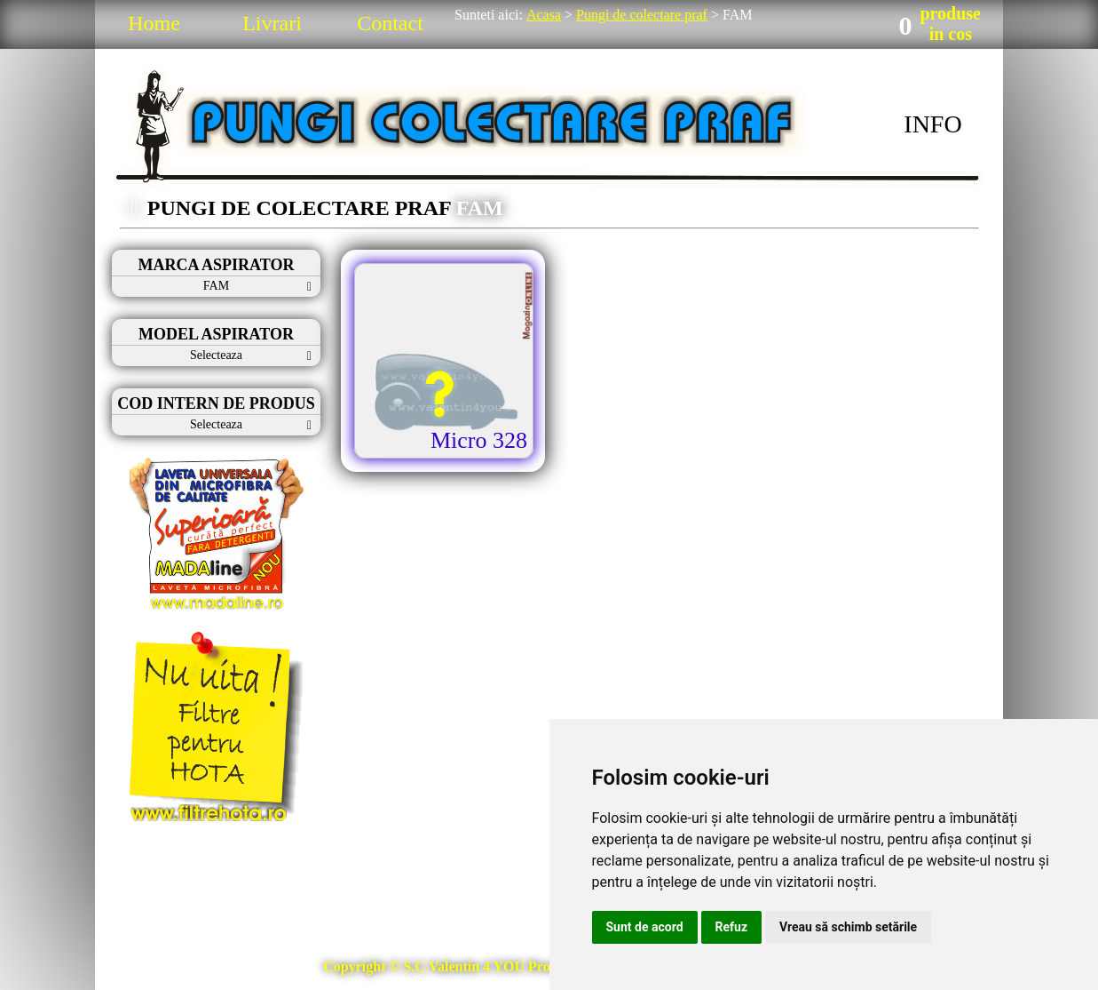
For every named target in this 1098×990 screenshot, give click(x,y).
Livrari (272, 23)
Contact (390, 23)
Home (154, 23)
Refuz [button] (731, 927)
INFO (932, 124)
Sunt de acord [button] (644, 927)
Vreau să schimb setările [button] (848, 927)
